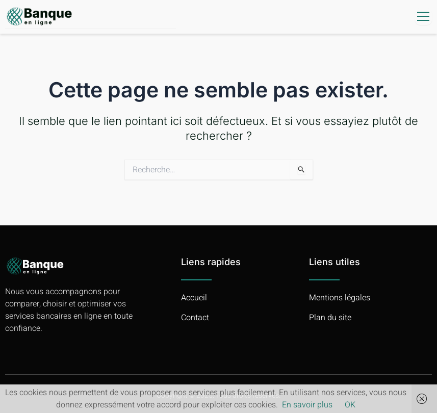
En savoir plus (307, 405)
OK (350, 405)
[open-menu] (423, 16)
